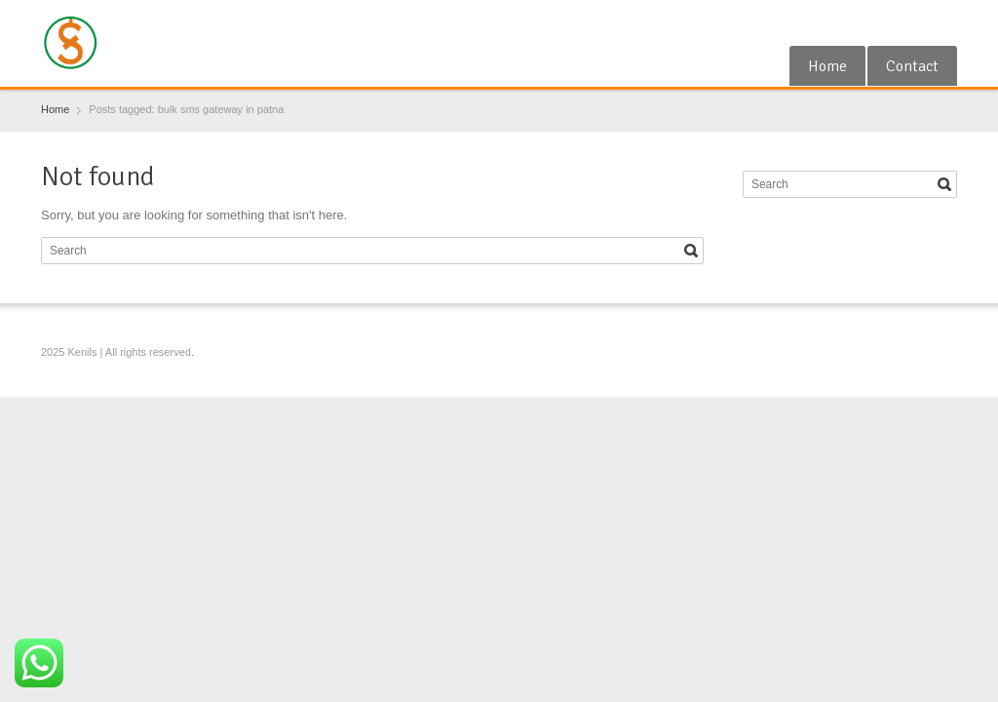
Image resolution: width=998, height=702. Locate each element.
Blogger (945, 22)
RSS (913, 22)
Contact (912, 66)
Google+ (882, 22)
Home (827, 66)
